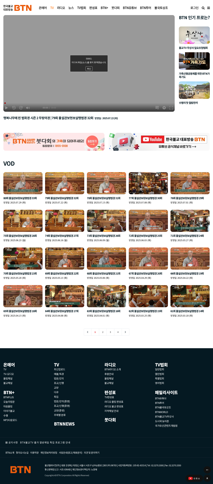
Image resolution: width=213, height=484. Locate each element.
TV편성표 (109, 397)
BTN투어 (159, 403)
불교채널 (7, 383)
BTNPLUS (8, 397)
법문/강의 (59, 378)
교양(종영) (59, 410)
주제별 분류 (60, 415)
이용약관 (34, 452)
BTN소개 (9, 452)
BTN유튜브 (160, 398)
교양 (56, 387)
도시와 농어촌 (162, 421)
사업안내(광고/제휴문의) (70, 452)
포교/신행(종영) (62, 406)
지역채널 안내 (111, 411)
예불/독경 (59, 374)
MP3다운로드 (10, 420)
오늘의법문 (9, 401)
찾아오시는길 (22, 452)
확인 (89, 68)
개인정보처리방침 (48, 452)
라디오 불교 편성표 (113, 406)
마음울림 (7, 406)
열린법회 (159, 374)
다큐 (56, 392)
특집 (56, 396)
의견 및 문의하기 (91, 452)
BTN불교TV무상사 (164, 416)
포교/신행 (59, 383)
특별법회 (159, 378)
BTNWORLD (161, 412)
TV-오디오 (8, 374)
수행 (5, 415)
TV (4, 369)
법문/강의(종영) (62, 401)
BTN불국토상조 (163, 407)
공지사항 (13, 442)
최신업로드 (59, 369)
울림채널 (7, 378)
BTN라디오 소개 (112, 369)
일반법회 (159, 369)
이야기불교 (9, 411)
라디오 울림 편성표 (113, 401)
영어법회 (159, 383)
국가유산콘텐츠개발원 (166, 425)
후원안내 (108, 374)
